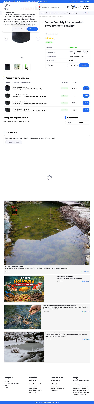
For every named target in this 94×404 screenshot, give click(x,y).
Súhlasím (32, 29)
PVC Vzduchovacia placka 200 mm (45, 180)
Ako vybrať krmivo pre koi (65, 276)
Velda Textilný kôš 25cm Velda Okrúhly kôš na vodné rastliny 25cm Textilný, (27, 88)
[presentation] (6, 39)
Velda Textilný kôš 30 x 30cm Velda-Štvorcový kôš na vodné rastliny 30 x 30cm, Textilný (30, 110)
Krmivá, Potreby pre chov (49, 13)
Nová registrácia (84, 1)
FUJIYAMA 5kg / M (10, 180)
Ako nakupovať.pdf (35, 384)
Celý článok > (85, 271)
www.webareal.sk (53, 402)
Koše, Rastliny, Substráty (69, 13)
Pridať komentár (14, 142)
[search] (57, 7)
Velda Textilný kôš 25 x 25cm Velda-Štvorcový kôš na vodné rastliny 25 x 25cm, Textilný (30, 102)
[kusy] (71, 65)
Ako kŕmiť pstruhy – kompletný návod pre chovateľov (59, 305)
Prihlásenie (74, 1)
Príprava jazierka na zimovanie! (55, 333)
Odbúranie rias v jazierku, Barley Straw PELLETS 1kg (75, 176)
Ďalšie (86, 13)
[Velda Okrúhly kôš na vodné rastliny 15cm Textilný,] (22, 33)
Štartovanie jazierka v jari (14, 267)
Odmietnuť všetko (19, 29)
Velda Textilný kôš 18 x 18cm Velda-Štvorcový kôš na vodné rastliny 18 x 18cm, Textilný (29, 95)
